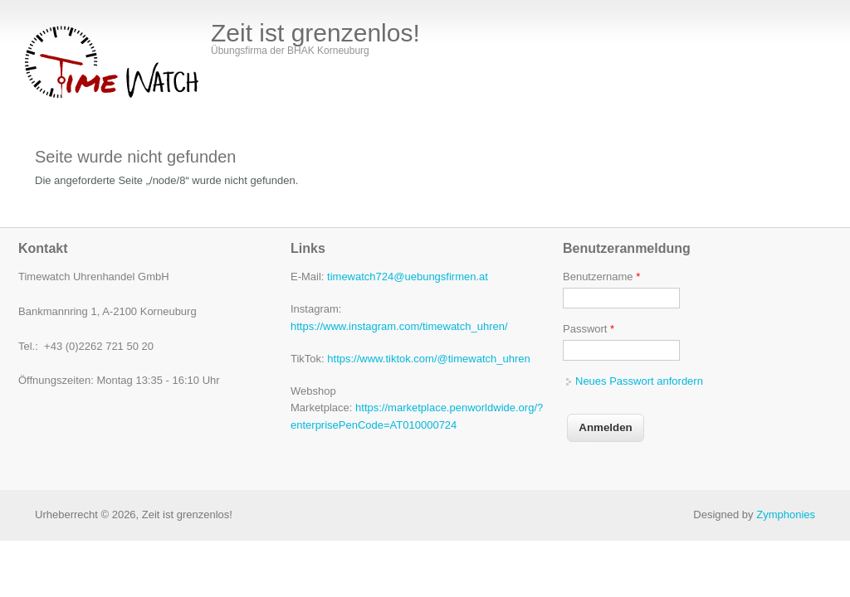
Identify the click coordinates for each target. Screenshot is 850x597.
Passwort (588, 329)
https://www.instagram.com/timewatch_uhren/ (399, 326)
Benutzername (601, 276)
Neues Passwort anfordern (639, 381)
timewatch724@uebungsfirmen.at (407, 276)
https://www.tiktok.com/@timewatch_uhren (428, 358)
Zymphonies (785, 514)
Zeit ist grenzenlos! (315, 33)
